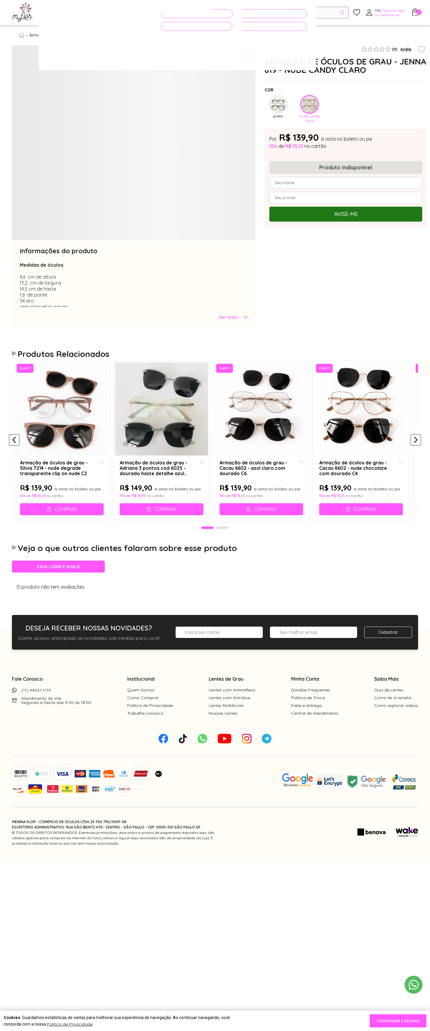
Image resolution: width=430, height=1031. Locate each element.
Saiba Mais (386, 692)
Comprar (66, 517)
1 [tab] (208, 541)
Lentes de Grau (226, 692)
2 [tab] (222, 541)
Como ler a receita (392, 711)
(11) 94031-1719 (36, 704)
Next (250, 118)
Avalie (405, 49)
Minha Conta (305, 692)
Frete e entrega (306, 719)
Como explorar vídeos (396, 719)
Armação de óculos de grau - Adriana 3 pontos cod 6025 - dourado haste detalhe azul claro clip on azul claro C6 (160, 475)
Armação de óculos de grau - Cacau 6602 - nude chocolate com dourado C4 (363, 475)
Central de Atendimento (314, 727)
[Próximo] (416, 447)
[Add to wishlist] (421, 49)
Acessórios (144, 13)
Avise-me (346, 214)
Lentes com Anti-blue (229, 711)
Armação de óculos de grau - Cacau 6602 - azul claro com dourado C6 (256, 475)
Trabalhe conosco (145, 727)
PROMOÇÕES (186, 12)
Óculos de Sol (105, 13)
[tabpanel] (27, 215)
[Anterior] (14, 447)
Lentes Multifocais (226, 719)
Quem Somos (140, 703)
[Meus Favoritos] (356, 12)
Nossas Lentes (223, 727)
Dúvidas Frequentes (310, 703)
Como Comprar (143, 711)
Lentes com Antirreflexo (232, 703)
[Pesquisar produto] (342, 12)
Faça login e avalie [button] (58, 580)
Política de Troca (308, 711)
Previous (17, 118)
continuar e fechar (398, 1020)
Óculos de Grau (61, 13)
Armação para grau (49, 35)
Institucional (141, 692)
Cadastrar (388, 645)
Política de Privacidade (150, 719)
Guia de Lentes (388, 703)
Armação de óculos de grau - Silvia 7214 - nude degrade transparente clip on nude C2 (53, 475)
